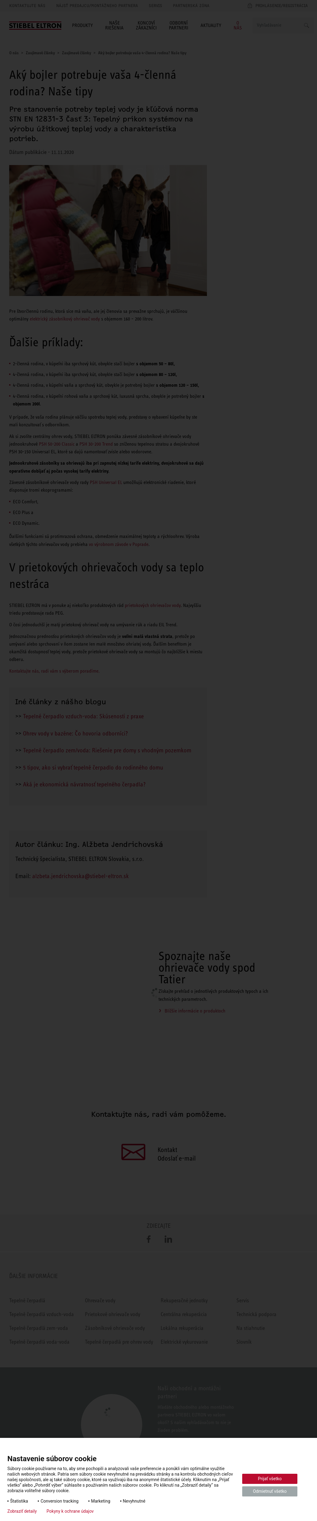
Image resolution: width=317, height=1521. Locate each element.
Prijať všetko (269, 1478)
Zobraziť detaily (22, 1511)
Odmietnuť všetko (270, 1491)
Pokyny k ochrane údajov (70, 1511)
